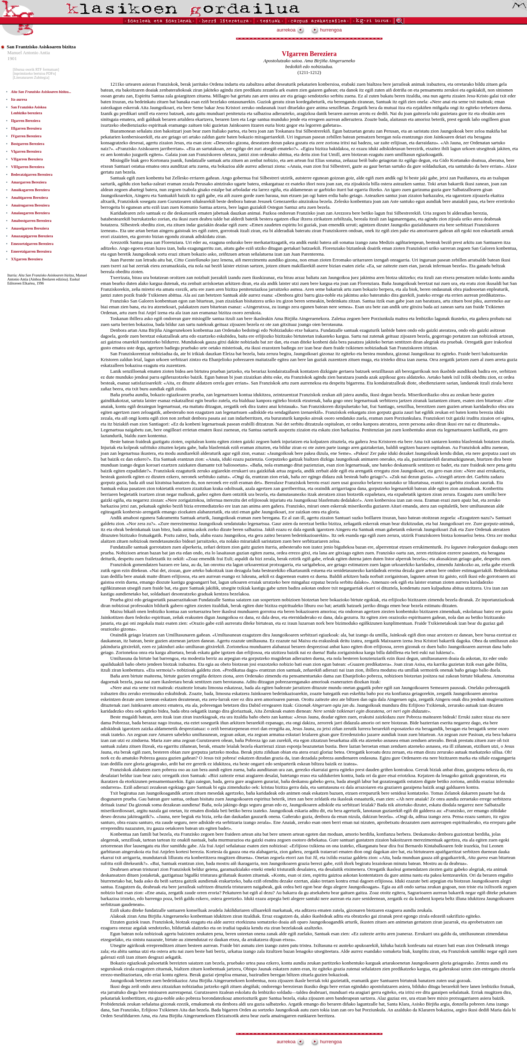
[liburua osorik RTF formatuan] (36, 69)
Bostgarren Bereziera (27, 144)
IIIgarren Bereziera (26, 128)
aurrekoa (290, 30)
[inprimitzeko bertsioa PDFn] (34, 73)
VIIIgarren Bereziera (27, 167)
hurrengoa (326, 30)
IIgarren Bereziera (25, 121)
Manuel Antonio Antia (28, 52)
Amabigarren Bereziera (29, 198)
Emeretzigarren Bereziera (31, 251)
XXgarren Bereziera (27, 259)
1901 (12, 58)
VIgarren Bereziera (26, 151)
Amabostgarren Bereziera (31, 221)
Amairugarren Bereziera (30, 205)
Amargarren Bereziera (28, 182)
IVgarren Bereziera (26, 136)
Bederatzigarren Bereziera (31, 174)
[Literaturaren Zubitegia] (31, 77)
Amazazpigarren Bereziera (32, 236)
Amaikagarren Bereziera (30, 190)
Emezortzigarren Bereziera (32, 244)
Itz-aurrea (19, 99)
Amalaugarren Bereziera (30, 213)
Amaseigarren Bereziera (30, 228)
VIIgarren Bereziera (27, 159)
